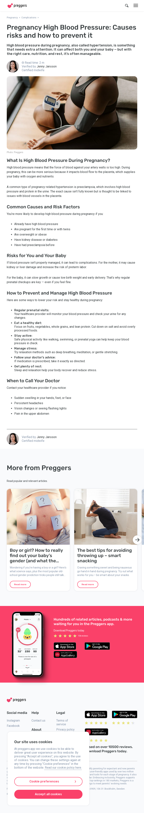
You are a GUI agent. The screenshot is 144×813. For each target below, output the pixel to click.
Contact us (38, 720)
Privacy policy (65, 729)
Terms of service (62, 722)
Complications (28, 17)
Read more (20, 584)
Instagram (13, 720)
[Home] (17, 5)
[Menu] (135, 5)
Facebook (13, 726)
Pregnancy (12, 17)
